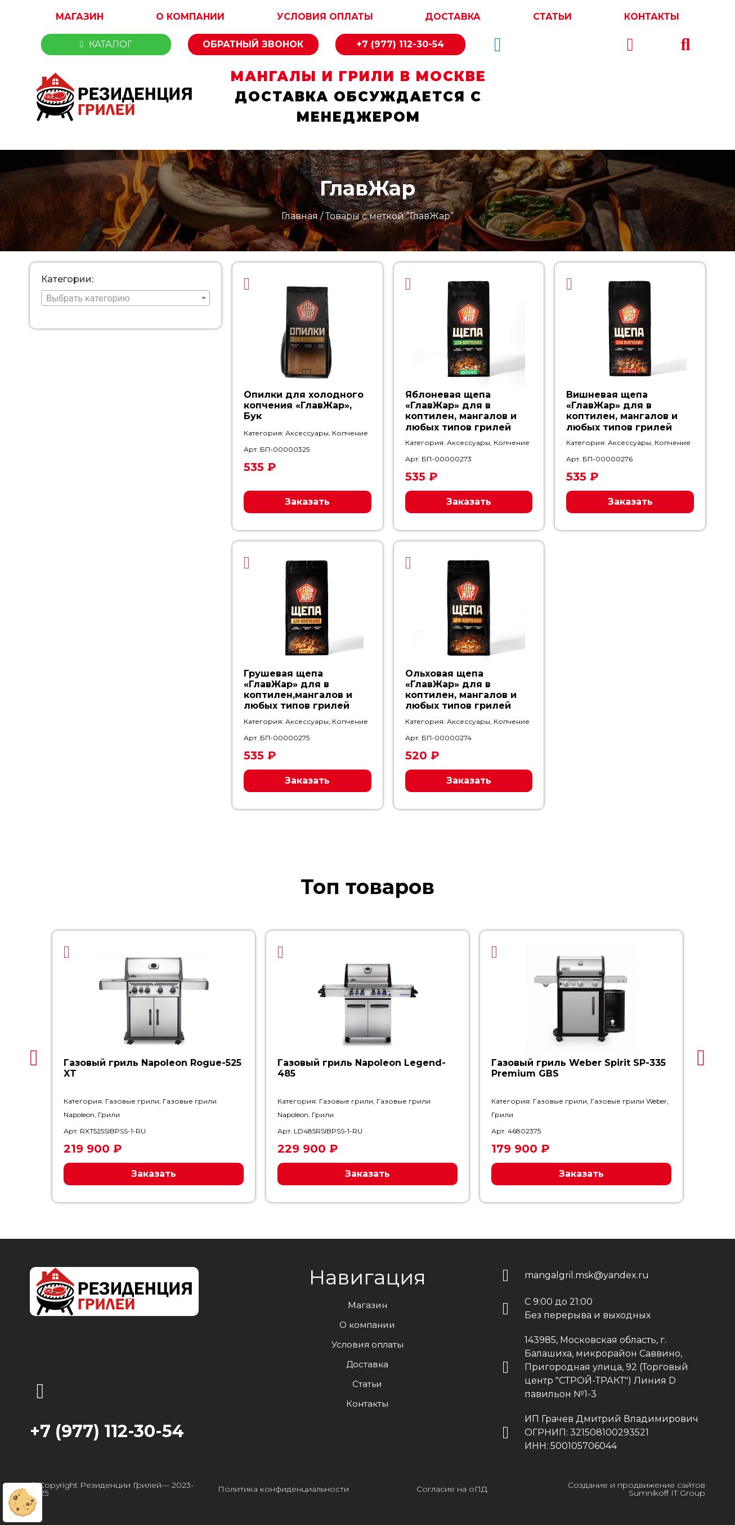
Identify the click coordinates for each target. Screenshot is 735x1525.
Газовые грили (132, 1101)
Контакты (651, 16)
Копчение (350, 433)
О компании (190, 16)
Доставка (453, 16)
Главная (299, 216)
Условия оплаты (325, 16)
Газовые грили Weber (628, 1101)
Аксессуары (307, 433)
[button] (685, 44)
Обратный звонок (253, 44)
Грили (109, 1114)
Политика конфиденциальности (283, 1489)
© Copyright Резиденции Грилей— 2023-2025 (112, 1489)
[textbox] (125, 298)
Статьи (552, 16)
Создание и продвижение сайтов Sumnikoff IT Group (636, 1489)
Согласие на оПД (451, 1489)
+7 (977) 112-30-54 (400, 44)
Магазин (80, 16)
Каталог (106, 44)
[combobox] (125, 298)
